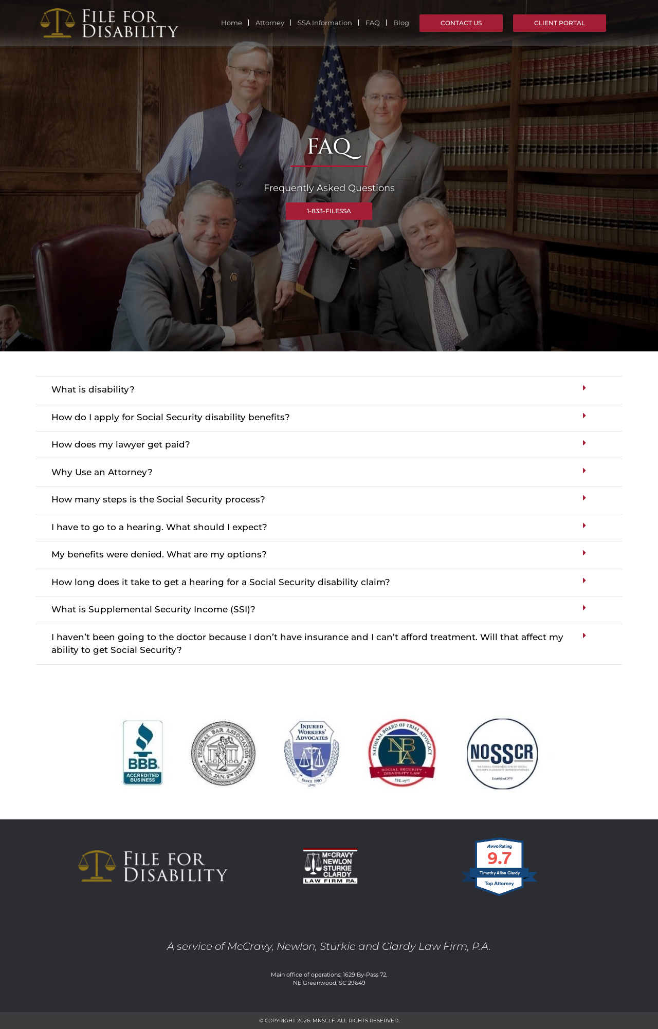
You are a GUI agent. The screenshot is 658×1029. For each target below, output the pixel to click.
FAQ (372, 23)
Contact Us (461, 23)
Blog (401, 23)
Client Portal (559, 23)
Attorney (269, 23)
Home (231, 23)
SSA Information (325, 23)
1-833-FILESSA (329, 211)
